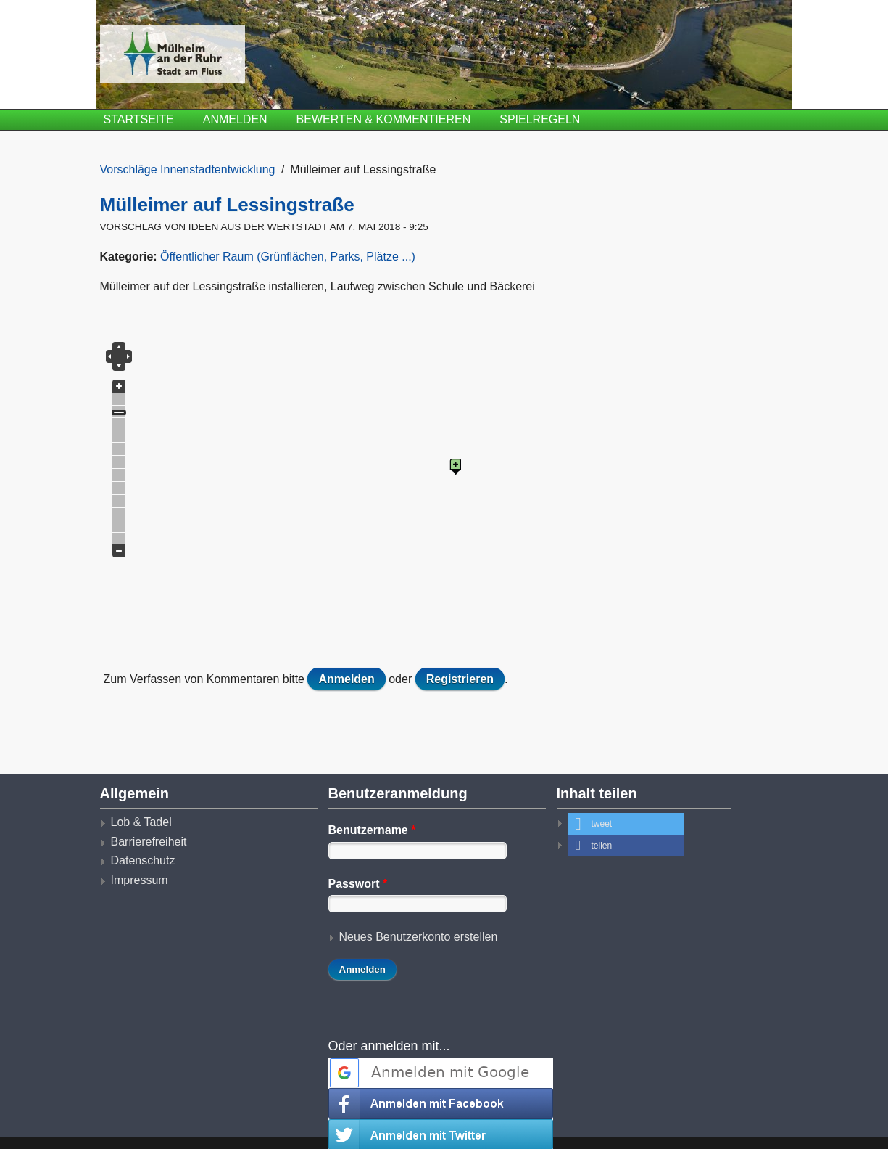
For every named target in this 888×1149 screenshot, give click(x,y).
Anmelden (235, 119)
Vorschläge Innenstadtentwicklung (187, 169)
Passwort (358, 884)
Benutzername (372, 830)
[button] (626, 824)
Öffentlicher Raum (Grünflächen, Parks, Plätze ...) (287, 256)
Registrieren (460, 679)
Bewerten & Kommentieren (383, 119)
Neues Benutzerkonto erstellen (418, 937)
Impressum (139, 880)
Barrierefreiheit (149, 841)
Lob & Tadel (141, 822)
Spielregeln (539, 119)
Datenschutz (143, 860)
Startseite (139, 119)
